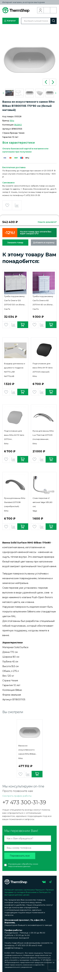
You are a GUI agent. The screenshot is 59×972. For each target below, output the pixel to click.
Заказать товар (15, 242)
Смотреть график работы (16, 795)
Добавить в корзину (43, 242)
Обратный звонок (47, 10)
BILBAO (18, 125)
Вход (40, 10)
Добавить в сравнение (17, 205)
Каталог (10, 20)
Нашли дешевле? (47, 222)
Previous (46, 82)
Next (53, 82)
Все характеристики (18, 142)
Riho (12, 120)
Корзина (53, 10)
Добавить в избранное (7, 205)
